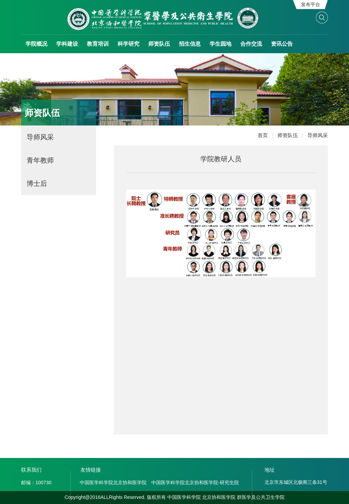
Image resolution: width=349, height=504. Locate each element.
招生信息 (190, 44)
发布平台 (310, 4)
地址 (269, 470)
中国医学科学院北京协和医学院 (113, 482)
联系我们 (31, 470)
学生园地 (220, 44)
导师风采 (40, 137)
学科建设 (67, 44)
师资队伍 (159, 44)
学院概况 (36, 44)
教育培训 (98, 44)
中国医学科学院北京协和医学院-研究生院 (195, 482)
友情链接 (90, 470)
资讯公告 (282, 44)
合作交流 (251, 44)
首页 (267, 135)
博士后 (37, 183)
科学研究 (128, 44)
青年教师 (40, 160)
